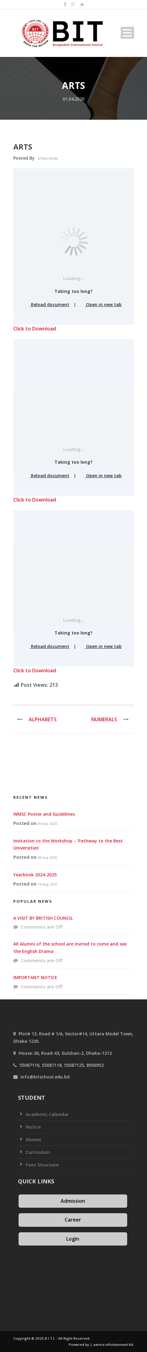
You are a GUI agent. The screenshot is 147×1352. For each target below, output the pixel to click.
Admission (73, 1201)
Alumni (33, 1139)
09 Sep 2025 (47, 823)
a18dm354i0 (48, 158)
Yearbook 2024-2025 (35, 875)
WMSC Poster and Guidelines (44, 814)
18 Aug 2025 (47, 884)
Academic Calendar (47, 1114)
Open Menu (127, 33)
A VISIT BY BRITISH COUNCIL (43, 918)
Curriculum (38, 1152)
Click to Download (34, 328)
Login (72, 1238)
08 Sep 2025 (47, 857)
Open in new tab (101, 304)
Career (73, 1219)
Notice (33, 1127)
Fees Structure (42, 1165)
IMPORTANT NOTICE (35, 977)
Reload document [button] (47, 304)
